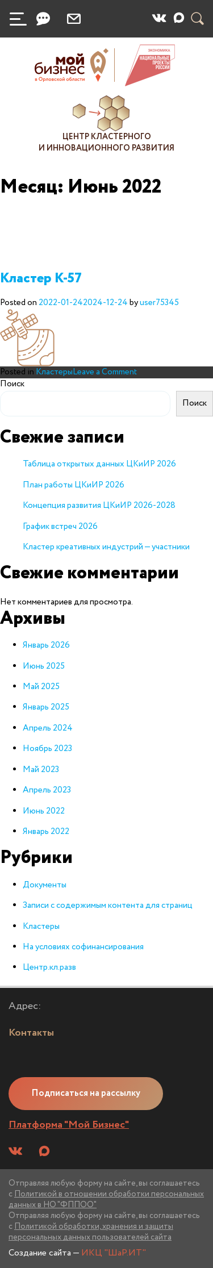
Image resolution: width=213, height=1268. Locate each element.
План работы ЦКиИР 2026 (73, 485)
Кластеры (54, 372)
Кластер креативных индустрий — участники (106, 547)
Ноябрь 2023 (47, 749)
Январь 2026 (46, 645)
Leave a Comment (105, 372)
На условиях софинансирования (83, 947)
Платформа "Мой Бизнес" (69, 1125)
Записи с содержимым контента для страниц (108, 905)
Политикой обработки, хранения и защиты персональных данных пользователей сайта (91, 1232)
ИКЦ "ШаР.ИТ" (113, 1252)
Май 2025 (41, 687)
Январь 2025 (46, 707)
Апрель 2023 (47, 790)
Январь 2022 (46, 831)
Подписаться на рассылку (85, 1093)
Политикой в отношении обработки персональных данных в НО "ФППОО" (106, 1199)
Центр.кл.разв (49, 967)
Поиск (12, 384)
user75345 (159, 303)
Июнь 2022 (44, 811)
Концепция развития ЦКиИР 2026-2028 (99, 505)
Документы (44, 885)
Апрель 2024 (48, 728)
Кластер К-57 (41, 279)
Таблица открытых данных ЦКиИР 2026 (99, 464)
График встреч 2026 (60, 526)
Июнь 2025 (44, 666)
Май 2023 (41, 770)
